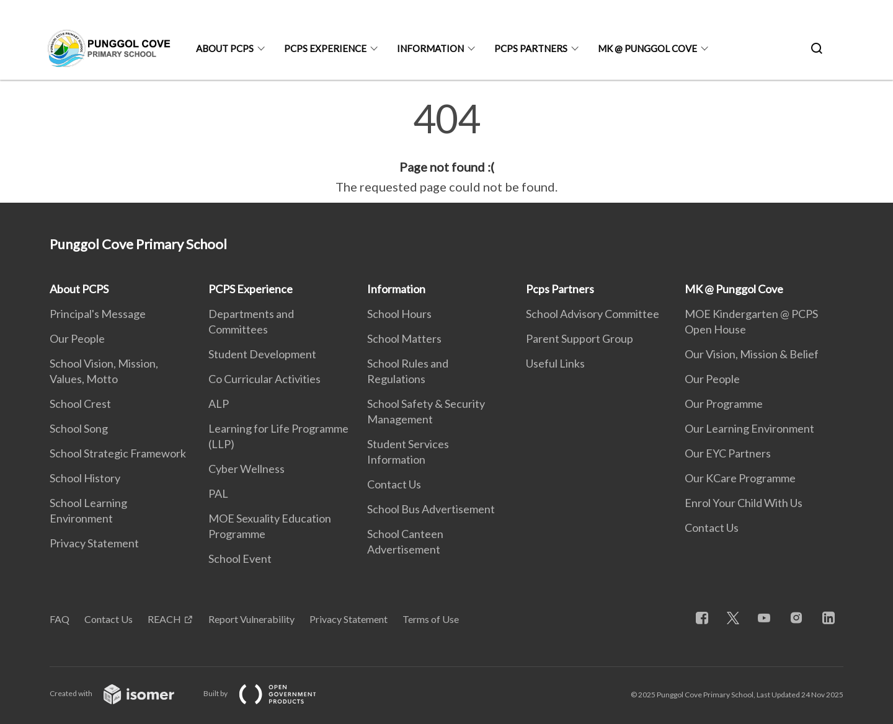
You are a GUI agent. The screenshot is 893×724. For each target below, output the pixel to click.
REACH (164, 619)
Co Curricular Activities (264, 379)
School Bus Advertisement (431, 509)
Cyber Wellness (246, 468)
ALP (218, 403)
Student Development (262, 354)
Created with (122, 693)
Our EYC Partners (728, 453)
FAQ (59, 619)
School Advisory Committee (592, 313)
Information (430, 48)
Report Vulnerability (251, 619)
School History (85, 478)
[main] (446, 147)
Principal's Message (98, 313)
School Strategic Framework (118, 453)
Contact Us (394, 484)
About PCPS (225, 48)
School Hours (399, 313)
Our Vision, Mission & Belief (752, 354)
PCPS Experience (325, 48)
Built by (269, 693)
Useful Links (555, 363)
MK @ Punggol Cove (647, 48)
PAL (218, 493)
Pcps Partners (530, 48)
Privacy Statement (94, 543)
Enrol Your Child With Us (743, 503)
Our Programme (724, 403)
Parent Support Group (579, 338)
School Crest (80, 403)
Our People (77, 338)
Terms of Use (430, 619)
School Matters (404, 338)
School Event (240, 558)
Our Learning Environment (749, 428)
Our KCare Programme (740, 478)
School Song (79, 428)
